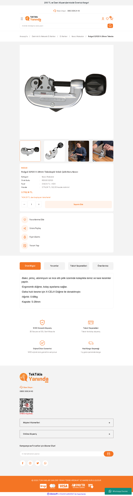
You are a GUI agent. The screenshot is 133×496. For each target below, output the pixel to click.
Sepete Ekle (78, 204)
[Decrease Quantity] (24, 204)
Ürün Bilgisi (30, 266)
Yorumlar (54, 266)
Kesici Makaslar (48, 177)
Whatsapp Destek (118, 491)
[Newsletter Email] (66, 454)
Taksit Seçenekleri (78, 266)
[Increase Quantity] (39, 204)
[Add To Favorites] (66, 219)
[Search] (66, 26)
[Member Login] (103, 18)
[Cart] (111, 18)
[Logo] (33, 18)
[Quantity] (31, 204)
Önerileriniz (103, 266)
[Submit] (108, 454)
